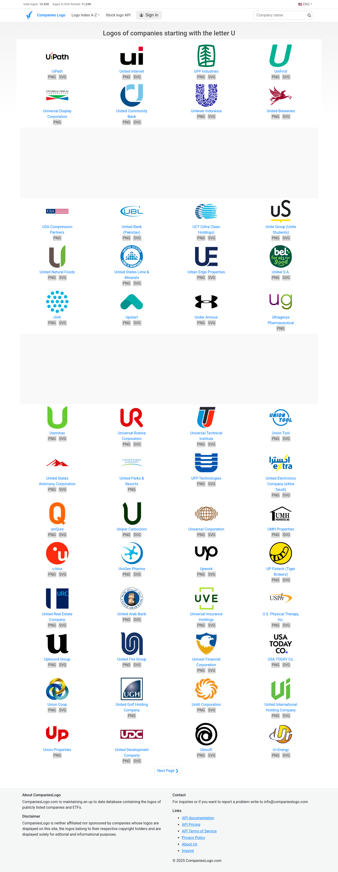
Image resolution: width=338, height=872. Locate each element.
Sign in (149, 15)
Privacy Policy (193, 837)
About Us (189, 844)
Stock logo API (118, 15)
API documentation (198, 818)
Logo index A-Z (84, 15)
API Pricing (191, 824)
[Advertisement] (169, 160)
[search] (307, 16)
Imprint (188, 851)
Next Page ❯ (167, 770)
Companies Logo (51, 15)
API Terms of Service (199, 831)
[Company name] (283, 15)
